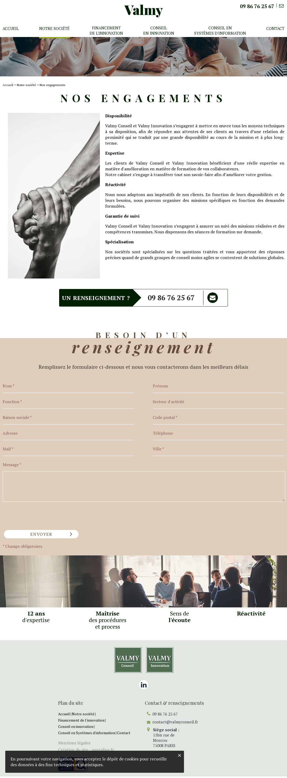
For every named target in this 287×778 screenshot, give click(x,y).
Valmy (144, 9)
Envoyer (39, 535)
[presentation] (43, 515)
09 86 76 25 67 (171, 297)
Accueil (8, 85)
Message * (12, 466)
